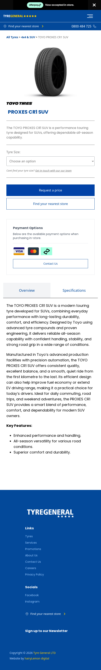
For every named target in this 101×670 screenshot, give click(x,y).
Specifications (74, 290)
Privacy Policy (34, 574)
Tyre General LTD (44, 653)
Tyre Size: (13, 152)
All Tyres (12, 37)
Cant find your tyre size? (20, 170)
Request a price (50, 190)
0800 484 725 (81, 26)
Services (31, 543)
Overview (27, 290)
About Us (31, 555)
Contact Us (50, 263)
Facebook (32, 595)
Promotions (33, 549)
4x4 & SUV (28, 37)
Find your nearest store (50, 204)
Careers (30, 568)
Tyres (29, 536)
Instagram (32, 602)
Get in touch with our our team (53, 170)
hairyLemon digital (37, 658)
